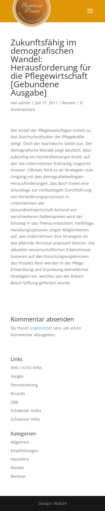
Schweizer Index (26, 410)
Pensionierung (24, 385)
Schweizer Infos (25, 419)
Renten (69, 102)
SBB (14, 402)
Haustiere (20, 459)
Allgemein (20, 442)
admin (24, 102)
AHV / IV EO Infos (26, 367)
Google (17, 376)
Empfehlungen (24, 450)
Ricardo (18, 393)
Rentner (18, 476)
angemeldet (41, 328)
